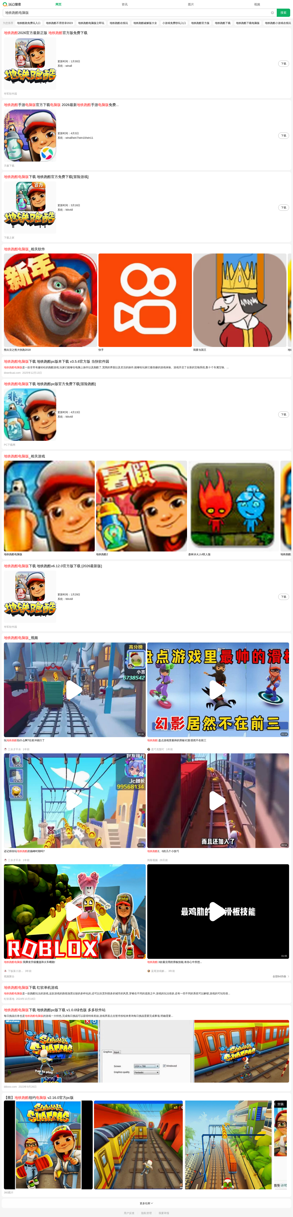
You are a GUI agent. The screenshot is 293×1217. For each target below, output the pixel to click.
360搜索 (13, 4)
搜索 (283, 12)
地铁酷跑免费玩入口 (29, 22)
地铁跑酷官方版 (200, 22)
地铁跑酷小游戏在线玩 (278, 22)
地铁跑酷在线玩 (119, 22)
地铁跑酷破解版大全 (145, 22)
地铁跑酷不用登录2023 (59, 22)
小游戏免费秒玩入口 (174, 22)
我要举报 (164, 1213)
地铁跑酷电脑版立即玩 (91, 22)
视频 (257, 4)
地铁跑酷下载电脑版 (248, 22)
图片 (191, 4)
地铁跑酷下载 (223, 22)
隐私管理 (146, 1213)
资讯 (125, 4)
